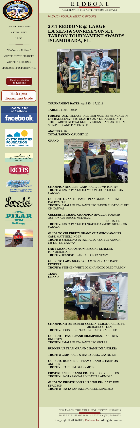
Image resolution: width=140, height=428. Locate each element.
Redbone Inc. (92, 420)
